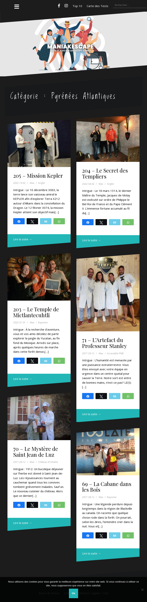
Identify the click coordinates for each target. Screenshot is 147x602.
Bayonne (43, 322)
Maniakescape (73, 36)
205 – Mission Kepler (38, 175)
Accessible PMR (115, 353)
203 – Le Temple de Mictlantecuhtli (36, 312)
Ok (73, 593)
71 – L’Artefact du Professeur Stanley (104, 342)
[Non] (142, 590)
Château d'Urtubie (48, 462)
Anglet (41, 183)
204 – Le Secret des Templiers (105, 173)
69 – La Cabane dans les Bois (106, 486)
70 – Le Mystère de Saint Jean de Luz (35, 451)
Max (32, 183)
